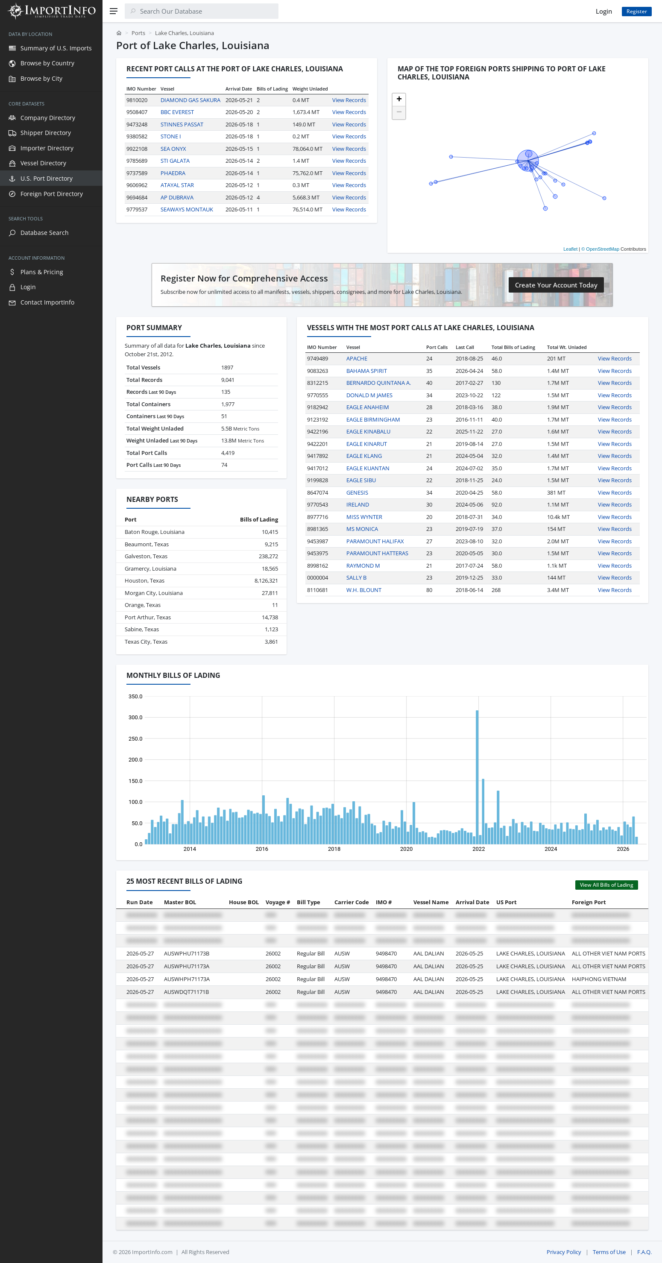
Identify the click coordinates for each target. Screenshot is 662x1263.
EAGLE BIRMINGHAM (373, 419)
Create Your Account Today (556, 285)
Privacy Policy (564, 1252)
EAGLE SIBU (361, 480)
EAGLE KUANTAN (368, 468)
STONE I (171, 136)
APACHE (356, 358)
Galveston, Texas (146, 556)
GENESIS (357, 492)
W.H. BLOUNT (363, 590)
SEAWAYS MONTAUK (187, 209)
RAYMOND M (363, 565)
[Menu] (113, 11)
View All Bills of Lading (606, 884)
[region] (51, 642)
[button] (399, 100)
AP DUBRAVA (177, 197)
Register (637, 11)
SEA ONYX (173, 148)
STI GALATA (175, 160)
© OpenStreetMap (600, 249)
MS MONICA (362, 529)
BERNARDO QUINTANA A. (378, 383)
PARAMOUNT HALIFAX (375, 541)
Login (604, 11)
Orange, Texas (143, 605)
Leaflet (570, 249)
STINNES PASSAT (182, 124)
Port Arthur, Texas (148, 617)
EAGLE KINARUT (366, 444)
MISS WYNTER (364, 517)
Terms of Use (609, 1252)
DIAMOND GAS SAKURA (190, 100)
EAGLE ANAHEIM (367, 407)
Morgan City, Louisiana (154, 593)
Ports (138, 33)
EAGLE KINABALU (368, 431)
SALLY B (356, 577)
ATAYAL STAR (177, 185)
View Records (349, 100)
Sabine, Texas (142, 629)
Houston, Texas (144, 580)
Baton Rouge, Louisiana (155, 532)
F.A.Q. (644, 1252)
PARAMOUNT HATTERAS (377, 553)
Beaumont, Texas (147, 544)
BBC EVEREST (177, 112)
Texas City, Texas (146, 641)
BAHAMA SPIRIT (366, 371)
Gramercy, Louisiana (150, 568)
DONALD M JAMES (369, 395)
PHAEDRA (173, 173)
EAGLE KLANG (364, 456)
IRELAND (357, 504)
